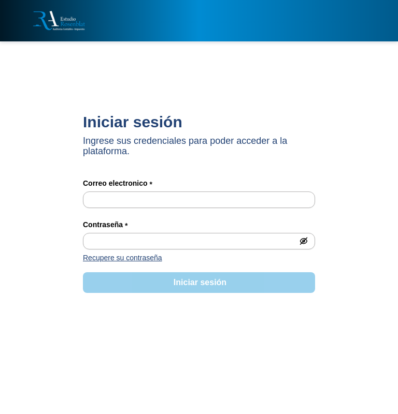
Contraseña (105, 225)
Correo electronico (117, 184)
